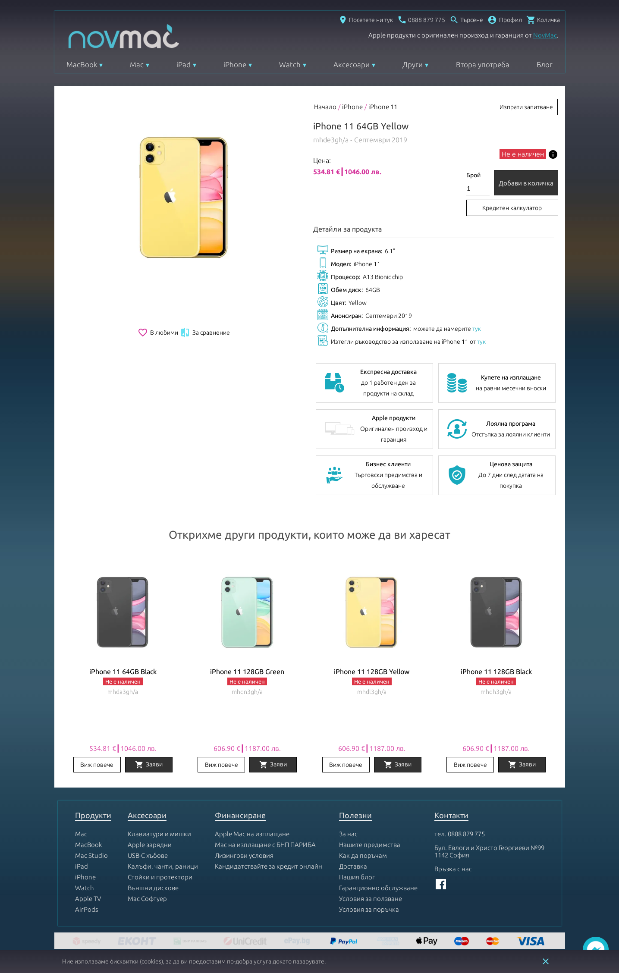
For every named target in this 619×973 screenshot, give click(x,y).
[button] (504, 20)
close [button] (545, 961)
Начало (325, 106)
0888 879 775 (466, 834)
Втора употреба (482, 64)
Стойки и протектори (160, 877)
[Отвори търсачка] (466, 20)
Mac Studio (91, 855)
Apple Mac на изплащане (252, 834)
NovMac (545, 35)
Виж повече (96, 764)
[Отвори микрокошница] (543, 20)
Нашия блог (357, 877)
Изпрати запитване (526, 107)
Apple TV (88, 898)
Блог (545, 64)
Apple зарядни (150, 844)
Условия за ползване (370, 898)
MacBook (81, 64)
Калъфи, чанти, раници (163, 866)
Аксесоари (351, 64)
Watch (290, 64)
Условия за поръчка (369, 909)
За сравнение (205, 332)
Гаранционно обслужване (378, 887)
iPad (183, 64)
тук (476, 328)
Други (412, 64)
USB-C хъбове (148, 855)
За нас (348, 834)
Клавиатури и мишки (159, 834)
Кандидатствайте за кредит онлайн (268, 866)
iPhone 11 (382, 106)
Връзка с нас (453, 869)
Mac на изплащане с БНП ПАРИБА (265, 844)
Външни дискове (153, 887)
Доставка (353, 866)
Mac (137, 64)
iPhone (234, 64)
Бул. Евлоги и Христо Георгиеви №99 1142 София (489, 851)
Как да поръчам (363, 855)
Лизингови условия (244, 855)
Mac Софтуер (147, 898)
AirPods (86, 909)
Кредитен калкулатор (512, 207)
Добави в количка (526, 183)
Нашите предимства (369, 844)
